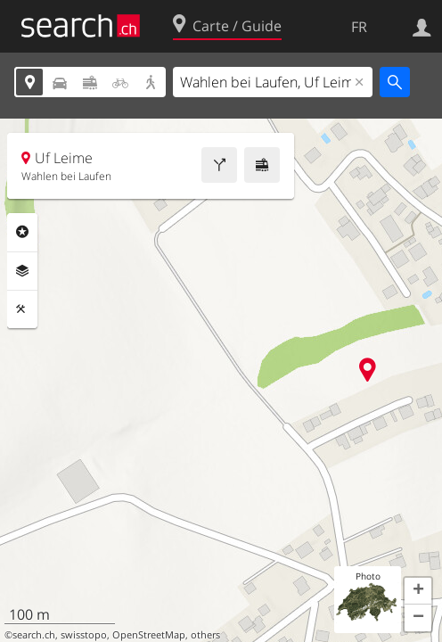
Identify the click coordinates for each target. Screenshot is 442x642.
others (205, 635)
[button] (418, 591)
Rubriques (22, 232)
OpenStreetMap (148, 635)
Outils (22, 309)
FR (359, 27)
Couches (22, 271)
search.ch (33, 635)
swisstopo (84, 635)
